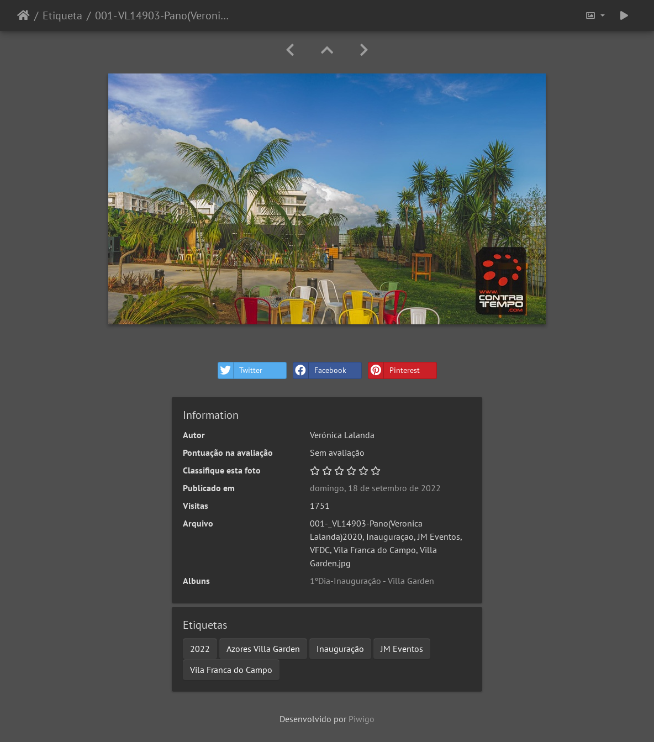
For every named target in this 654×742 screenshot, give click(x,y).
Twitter (240, 370)
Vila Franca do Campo (231, 669)
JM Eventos (402, 648)
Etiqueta (62, 15)
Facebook (319, 370)
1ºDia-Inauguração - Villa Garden (372, 580)
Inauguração (340, 648)
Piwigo (362, 718)
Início (23, 15)
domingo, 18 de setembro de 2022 (375, 487)
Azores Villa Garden (263, 648)
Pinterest (394, 370)
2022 (200, 648)
